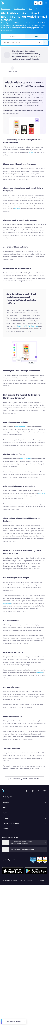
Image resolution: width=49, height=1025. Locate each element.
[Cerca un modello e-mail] (21, 42)
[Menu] (46, 3)
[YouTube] (44, 791)
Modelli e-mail (5, 9)
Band (30, 9)
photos (30, 152)
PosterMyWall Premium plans (27, 326)
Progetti (13, 36)
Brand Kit (17, 208)
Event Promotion (19, 9)
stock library (7, 603)
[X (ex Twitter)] (38, 791)
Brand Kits (39, 673)
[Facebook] (27, 791)
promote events (20, 427)
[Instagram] (33, 791)
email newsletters (25, 459)
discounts (41, 493)
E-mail (36, 36)
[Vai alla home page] (2, 3)
